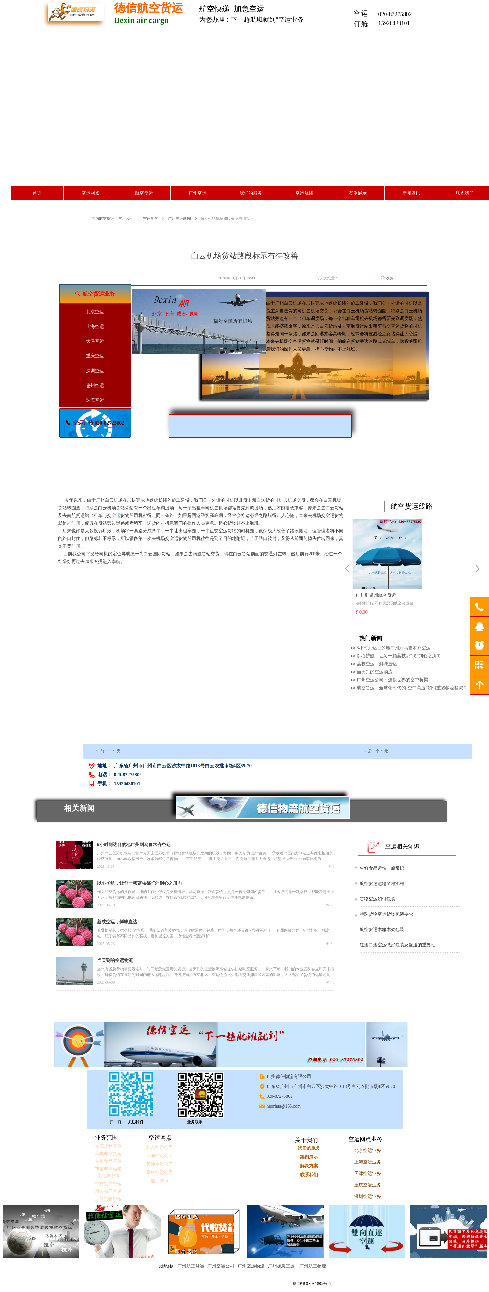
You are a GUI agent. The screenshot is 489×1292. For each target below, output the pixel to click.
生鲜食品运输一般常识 (382, 868)
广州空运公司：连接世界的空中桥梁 (392, 679)
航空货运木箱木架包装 (382, 929)
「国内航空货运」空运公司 (110, 218)
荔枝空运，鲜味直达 (377, 663)
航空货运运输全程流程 (382, 883)
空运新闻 (150, 218)
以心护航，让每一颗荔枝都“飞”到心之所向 (399, 655)
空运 (115, 515)
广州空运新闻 (179, 218)
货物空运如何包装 (377, 899)
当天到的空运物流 (374, 671)
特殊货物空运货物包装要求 (386, 914)
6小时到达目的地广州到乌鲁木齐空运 (393, 648)
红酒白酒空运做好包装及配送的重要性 (397, 944)
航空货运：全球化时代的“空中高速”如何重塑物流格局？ (412, 687)
